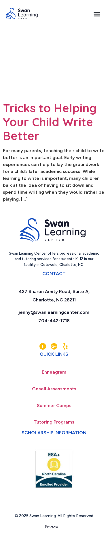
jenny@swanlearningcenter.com (54, 312)
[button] (97, 13)
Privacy (54, 527)
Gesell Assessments (54, 389)
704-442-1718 (54, 320)
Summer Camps (54, 405)
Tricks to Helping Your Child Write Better (50, 122)
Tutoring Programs (54, 422)
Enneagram (54, 372)
